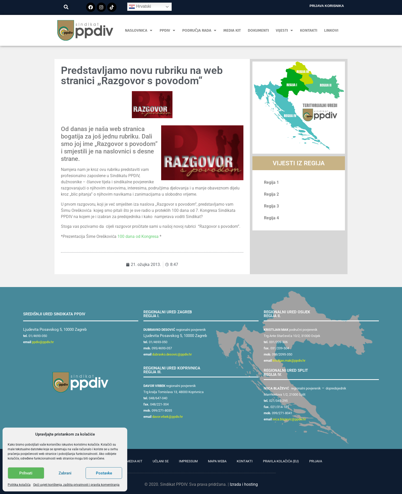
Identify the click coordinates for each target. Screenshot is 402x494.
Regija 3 (271, 206)
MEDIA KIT (232, 30)
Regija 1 (271, 182)
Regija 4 (271, 217)
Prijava (315, 461)
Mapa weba (217, 461)
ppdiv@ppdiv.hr (43, 342)
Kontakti (308, 30)
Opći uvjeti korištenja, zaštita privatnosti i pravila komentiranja (76, 485)
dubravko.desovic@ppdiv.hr (172, 354)
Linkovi (331, 30)
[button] (66, 7)
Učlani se (161, 461)
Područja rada (199, 30)
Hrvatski (140, 7)
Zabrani (65, 473)
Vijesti (284, 30)
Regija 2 (271, 194)
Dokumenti (258, 30)
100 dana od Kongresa (138, 236)
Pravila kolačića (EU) (281, 461)
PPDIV (167, 30)
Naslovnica (138, 30)
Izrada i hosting (244, 484)
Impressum (188, 461)
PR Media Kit (132, 461)
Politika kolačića (19, 485)
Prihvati (25, 473)
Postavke (104, 473)
